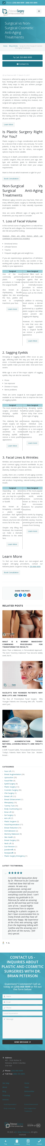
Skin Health (8, 837)
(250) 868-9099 (18, 3)
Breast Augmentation (12, 774)
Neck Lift (7, 843)
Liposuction (8, 777)
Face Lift (7, 771)
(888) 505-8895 (31, 3)
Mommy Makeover (11, 834)
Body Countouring (11, 809)
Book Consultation (11, 178)
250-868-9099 (35, 566)
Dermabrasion (9, 831)
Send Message (22, 1042)
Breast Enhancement (12, 799)
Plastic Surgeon (10, 821)
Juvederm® (8, 849)
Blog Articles (13, 46)
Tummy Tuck (9, 806)
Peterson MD (11, 75)
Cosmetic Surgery (11, 790)
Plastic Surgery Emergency (14, 856)
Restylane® (8, 853)
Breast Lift (8, 796)
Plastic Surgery (10, 787)
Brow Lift (8, 812)
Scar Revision (9, 846)
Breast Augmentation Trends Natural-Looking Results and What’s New (22, 744)
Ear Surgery (8, 815)
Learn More (8, 124)
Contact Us (22, 64)
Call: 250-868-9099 (22, 57)
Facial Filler (8, 781)
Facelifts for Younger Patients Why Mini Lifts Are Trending (22, 694)
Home (5, 46)
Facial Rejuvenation (11, 824)
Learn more (12, 309)
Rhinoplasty (8, 802)
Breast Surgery (10, 840)
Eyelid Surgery (9, 784)
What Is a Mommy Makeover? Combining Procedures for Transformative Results (22, 644)
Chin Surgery (9, 793)
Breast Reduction (11, 828)
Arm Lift (7, 818)
